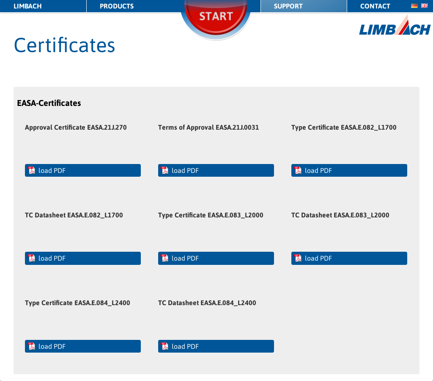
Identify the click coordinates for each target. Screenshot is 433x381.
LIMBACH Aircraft (395, 25)
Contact (375, 6)
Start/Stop (216, 27)
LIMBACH (28, 6)
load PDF (52, 170)
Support (288, 6)
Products (117, 6)
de (414, 5)
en (424, 5)
